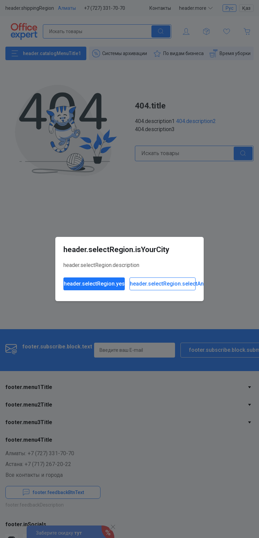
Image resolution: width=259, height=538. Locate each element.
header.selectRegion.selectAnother (163, 283)
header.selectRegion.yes (94, 283)
